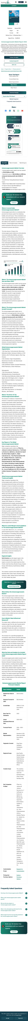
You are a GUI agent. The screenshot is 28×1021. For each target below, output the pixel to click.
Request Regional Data (14, 586)
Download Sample (14, 92)
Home (2, 69)
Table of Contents (13, 162)
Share (22, 275)
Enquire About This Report (14, 96)
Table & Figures (23, 162)
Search (14, 5)
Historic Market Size (13, 76)
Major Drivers (14, 84)
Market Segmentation (14, 82)
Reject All (20, 1018)
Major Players (14, 87)
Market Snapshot (14, 99)
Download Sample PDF (14, 61)
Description (4, 163)
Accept (7, 1018)
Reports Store (8, 69)
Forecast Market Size (14, 79)
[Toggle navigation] (26, 2)
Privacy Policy (18, 1015)
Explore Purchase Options (19, 877)
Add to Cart (14, 64)
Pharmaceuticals (16, 69)
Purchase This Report (14, 57)
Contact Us (14, 202)
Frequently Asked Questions (14, 101)
